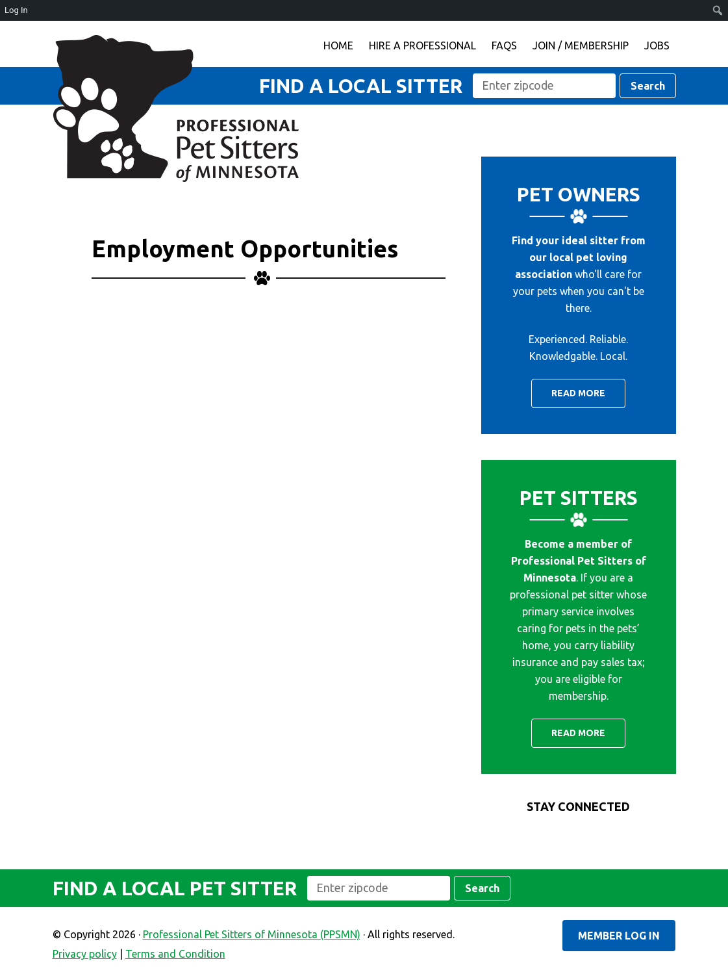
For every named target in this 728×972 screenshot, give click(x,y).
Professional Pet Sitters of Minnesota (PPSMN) (176, 108)
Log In (16, 10)
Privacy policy (85, 954)
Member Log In (619, 935)
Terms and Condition (175, 954)
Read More (578, 393)
